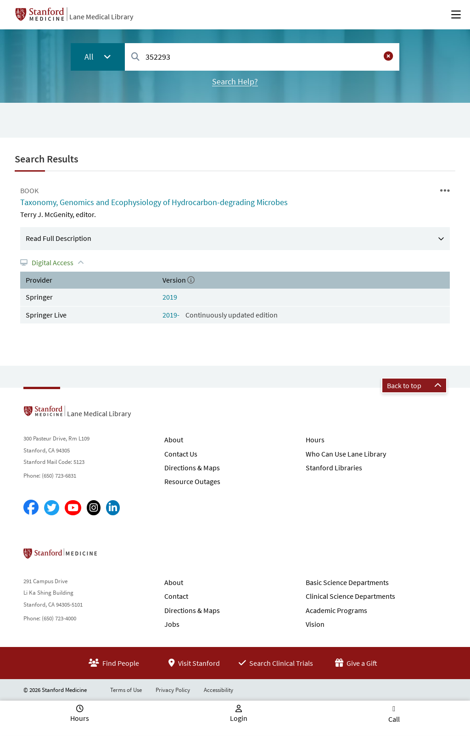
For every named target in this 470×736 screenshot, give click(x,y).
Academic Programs (336, 610)
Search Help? (235, 81)
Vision (315, 624)
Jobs (171, 624)
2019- (171, 314)
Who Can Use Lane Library (346, 453)
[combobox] (262, 56)
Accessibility (218, 690)
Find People (114, 663)
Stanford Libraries (334, 467)
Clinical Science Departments (350, 596)
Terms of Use (126, 690)
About (173, 439)
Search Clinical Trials (276, 663)
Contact (176, 596)
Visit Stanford (194, 663)
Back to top (414, 385)
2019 (169, 296)
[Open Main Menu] (456, 14)
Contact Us (180, 453)
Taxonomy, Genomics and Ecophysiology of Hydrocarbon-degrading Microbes (154, 202)
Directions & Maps (192, 467)
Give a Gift (356, 663)
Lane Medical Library (101, 16)
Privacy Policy (173, 690)
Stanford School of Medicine (113, 556)
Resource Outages (192, 481)
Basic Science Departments (347, 582)
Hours (315, 439)
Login (238, 718)
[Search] (135, 57)
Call (394, 719)
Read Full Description (58, 238)
